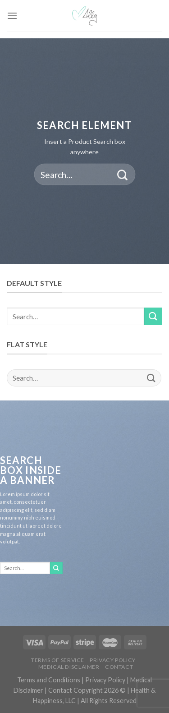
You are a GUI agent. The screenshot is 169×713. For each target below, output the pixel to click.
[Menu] (12, 16)
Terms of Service (57, 660)
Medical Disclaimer (69, 666)
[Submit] (122, 174)
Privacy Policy (113, 660)
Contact (119, 666)
